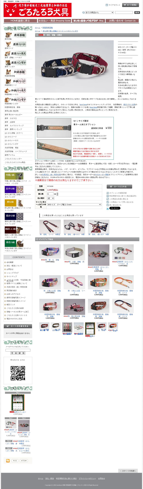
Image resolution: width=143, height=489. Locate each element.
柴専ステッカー (18, 403)
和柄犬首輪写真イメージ (16, 301)
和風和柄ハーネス (15, 91)
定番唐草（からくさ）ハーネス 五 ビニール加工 (79, 328)
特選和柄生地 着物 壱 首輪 (44, 326)
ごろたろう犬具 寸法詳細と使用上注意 (19, 280)
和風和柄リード (15, 82)
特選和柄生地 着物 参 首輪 (99, 308)
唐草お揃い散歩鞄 (11, 111)
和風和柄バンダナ (15, 101)
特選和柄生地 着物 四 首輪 (99, 284)
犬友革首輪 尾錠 (11, 148)
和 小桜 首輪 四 (74, 253)
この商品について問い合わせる (121, 202)
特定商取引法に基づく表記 (66, 478)
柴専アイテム (10, 155)
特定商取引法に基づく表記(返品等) (122, 196)
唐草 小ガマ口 (11, 118)
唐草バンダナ (15, 64)
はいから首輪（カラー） (14, 133)
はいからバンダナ (11, 144)
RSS (15, 460)
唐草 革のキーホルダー (13, 115)
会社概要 (10, 262)
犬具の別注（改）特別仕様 (17, 287)
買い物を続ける (115, 205)
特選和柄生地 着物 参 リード (123, 308)
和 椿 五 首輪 (102, 326)
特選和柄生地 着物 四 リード (123, 284)
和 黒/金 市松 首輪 (56, 326)
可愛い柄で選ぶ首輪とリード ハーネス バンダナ (17, 178)
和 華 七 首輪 (50, 252)
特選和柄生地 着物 (12, 107)
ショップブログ (88, 21)
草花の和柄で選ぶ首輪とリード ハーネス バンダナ (18, 246)
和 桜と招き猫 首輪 (74, 308)
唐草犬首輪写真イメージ (16, 298)
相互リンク (11, 305)
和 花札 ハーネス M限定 (74, 227)
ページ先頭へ (128, 471)
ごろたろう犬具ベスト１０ (17, 315)
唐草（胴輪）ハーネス (15, 55)
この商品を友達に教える (118, 199)
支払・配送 (49, 478)
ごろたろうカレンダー (13, 159)
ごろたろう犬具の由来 (15, 308)
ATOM (24, 460)
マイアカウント (115, 5)
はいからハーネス (11, 140)
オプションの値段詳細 (118, 193)
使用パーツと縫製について (17, 283)
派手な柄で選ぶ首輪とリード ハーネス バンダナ (18, 192)
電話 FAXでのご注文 (14, 319)
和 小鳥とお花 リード (74, 284)
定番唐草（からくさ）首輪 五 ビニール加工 (17, 449)
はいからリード (11, 137)
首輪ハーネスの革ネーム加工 (18, 312)
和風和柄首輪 (15, 73)
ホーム (20, 21)
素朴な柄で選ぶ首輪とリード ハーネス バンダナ (18, 219)
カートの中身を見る (18, 326)
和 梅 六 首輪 (113, 327)
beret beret (83, 105)
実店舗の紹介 (12, 290)
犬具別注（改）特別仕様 (51, 175)
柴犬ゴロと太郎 (129, 105)
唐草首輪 (15, 36)
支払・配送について (54, 21)
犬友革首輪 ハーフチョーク (16, 151)
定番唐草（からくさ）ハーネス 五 (11, 427)
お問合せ (122, 21)
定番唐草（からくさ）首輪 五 (23, 427)
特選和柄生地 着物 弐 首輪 (50, 308)
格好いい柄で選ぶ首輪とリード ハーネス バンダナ (18, 232)
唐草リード (15, 45)
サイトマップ (12, 276)
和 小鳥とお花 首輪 (50, 283)
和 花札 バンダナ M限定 (98, 227)
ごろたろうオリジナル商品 (15, 162)
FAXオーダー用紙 (102, 175)
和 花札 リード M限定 (50, 227)
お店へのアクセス (13, 294)
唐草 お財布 (10, 122)
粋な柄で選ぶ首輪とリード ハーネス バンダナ (18, 205)
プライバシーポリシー (87, 478)
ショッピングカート (130, 5)
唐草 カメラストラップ (14, 126)
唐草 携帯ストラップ (13, 129)
